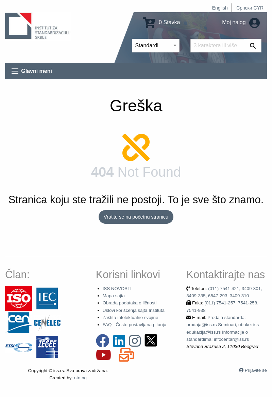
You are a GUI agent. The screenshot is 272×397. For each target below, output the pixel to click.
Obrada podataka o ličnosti (130, 302)
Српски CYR (250, 8)
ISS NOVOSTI (117, 288)
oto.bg (80, 377)
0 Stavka (161, 22)
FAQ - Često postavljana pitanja (134, 324)
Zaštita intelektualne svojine (130, 317)
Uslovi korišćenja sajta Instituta (134, 310)
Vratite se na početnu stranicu (136, 217)
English (220, 8)
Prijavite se (256, 370)
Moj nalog (241, 22)
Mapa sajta (114, 295)
